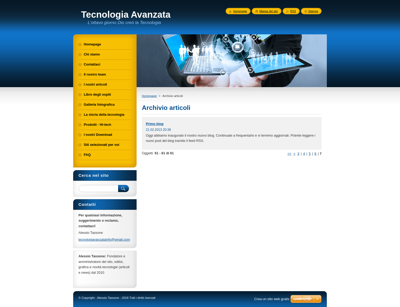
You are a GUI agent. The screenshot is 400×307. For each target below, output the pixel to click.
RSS (293, 11)
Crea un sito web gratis (271, 299)
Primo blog (155, 124)
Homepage (149, 95)
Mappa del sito (268, 11)
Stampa (313, 11)
